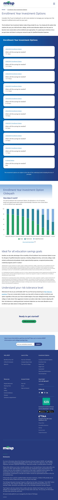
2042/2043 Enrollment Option (13, 49)
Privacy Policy (41, 422)
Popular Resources (8, 383)
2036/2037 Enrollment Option (13, 86)
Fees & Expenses (42, 373)
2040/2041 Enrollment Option (13, 61)
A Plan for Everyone (8, 362)
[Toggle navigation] (54, 3)
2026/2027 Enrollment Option (13, 148)
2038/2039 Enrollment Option (13, 73)
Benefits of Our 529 (8, 359)
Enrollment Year (42, 362)
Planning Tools (7, 385)
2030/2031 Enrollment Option (13, 123)
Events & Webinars (8, 392)
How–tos (23, 383)
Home (3, 9)
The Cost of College (26, 364)
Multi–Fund (41, 364)
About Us (6, 364)
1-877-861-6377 (45, 381)
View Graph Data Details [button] (29, 242)
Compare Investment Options (45, 359)
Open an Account (29, 321)
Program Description (43, 432)
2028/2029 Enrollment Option (13, 135)
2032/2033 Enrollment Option (13, 111)
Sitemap (40, 427)
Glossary (6, 395)
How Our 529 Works (26, 359)
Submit (38, 344)
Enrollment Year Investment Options (17, 9)
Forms (22, 385)
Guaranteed (41, 369)
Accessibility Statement (43, 425)
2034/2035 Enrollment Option (13, 98)
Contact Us (41, 384)
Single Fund (41, 366)
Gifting (5, 390)
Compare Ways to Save (26, 362)
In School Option (9, 160)
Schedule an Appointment (10, 397)
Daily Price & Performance (45, 371)
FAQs (5, 388)
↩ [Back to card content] (18, 283)
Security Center (42, 430)
